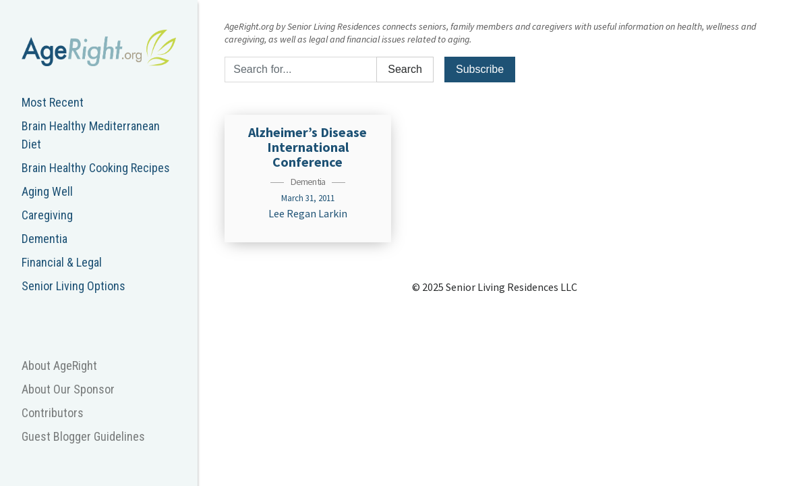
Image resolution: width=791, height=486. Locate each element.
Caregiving (47, 215)
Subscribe (480, 69)
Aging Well (47, 191)
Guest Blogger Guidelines (83, 436)
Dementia (44, 239)
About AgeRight (59, 365)
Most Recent (53, 102)
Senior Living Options (73, 286)
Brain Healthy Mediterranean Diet (91, 135)
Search (405, 69)
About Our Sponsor (68, 389)
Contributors (53, 413)
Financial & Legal (62, 262)
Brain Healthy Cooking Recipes (96, 168)
